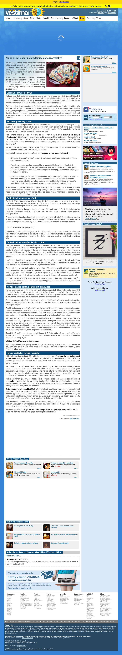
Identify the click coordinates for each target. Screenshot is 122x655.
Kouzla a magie (99, 131)
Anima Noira (74, 419)
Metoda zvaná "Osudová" (99, 57)
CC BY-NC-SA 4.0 (27, 638)
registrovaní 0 (22, 646)
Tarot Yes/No (100, 284)
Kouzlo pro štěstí (90, 133)
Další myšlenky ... (92, 219)
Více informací (96, 6)
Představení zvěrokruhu (99, 66)
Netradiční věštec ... (105, 596)
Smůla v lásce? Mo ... (105, 613)
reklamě (28, 621)
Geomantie (55, 472)
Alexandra (112, 13)
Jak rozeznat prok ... (105, 601)
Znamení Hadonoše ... (105, 608)
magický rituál (89, 137)
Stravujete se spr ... (105, 598)
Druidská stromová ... (105, 595)
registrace (91, 119)
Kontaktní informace (11, 621)
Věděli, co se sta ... (105, 614)
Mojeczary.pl (100, 290)
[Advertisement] (61, 38)
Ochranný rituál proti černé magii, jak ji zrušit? (98, 129)
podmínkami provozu (75, 621)
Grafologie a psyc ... (105, 615)
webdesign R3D (16, 649)
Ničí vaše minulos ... (105, 611)
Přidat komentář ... (13, 556)
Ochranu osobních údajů (106, 621)
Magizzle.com (64, 2)
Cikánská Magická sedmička (62, 463)
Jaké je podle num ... (105, 606)
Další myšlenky (93, 276)
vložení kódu (98, 119)
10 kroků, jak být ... (105, 604)
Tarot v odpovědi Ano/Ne (23, 463)
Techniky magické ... (105, 603)
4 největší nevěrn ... (105, 610)
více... (114, 63)
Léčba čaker (103, 605)
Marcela (100, 13)
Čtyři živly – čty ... (104, 600)
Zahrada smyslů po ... (105, 609)
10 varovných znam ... (105, 599)
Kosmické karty (20, 472)
